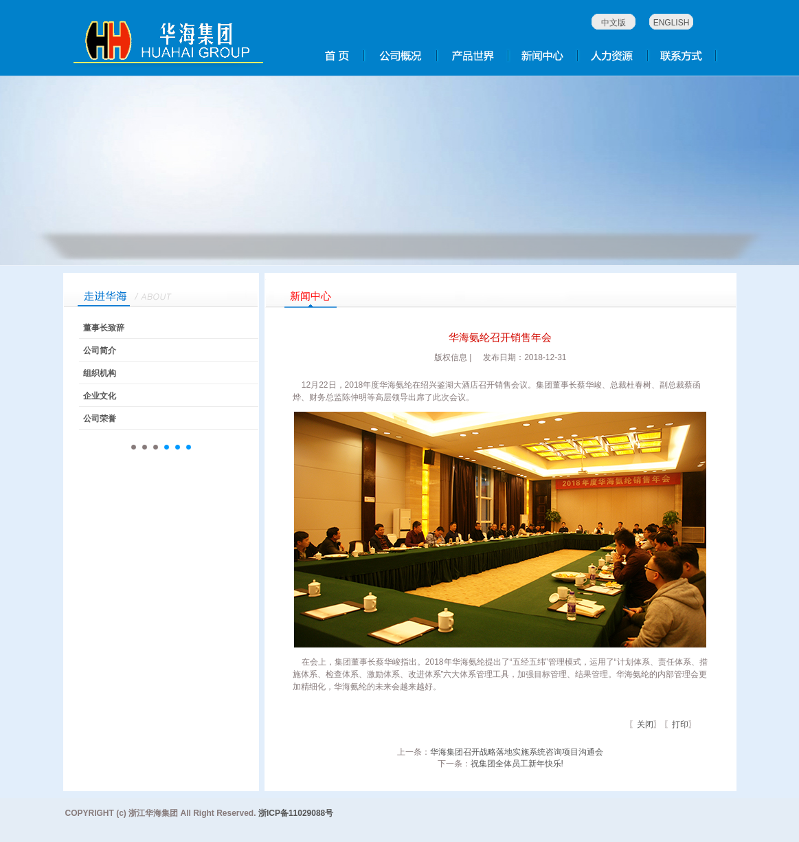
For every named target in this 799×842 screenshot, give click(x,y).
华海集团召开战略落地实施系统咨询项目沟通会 (516, 752)
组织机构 (99, 373)
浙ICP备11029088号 (295, 813)
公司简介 (99, 350)
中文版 (613, 22)
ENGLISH (671, 22)
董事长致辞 (103, 328)
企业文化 (99, 396)
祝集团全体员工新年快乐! (517, 763)
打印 (680, 724)
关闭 (645, 724)
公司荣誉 (99, 418)
